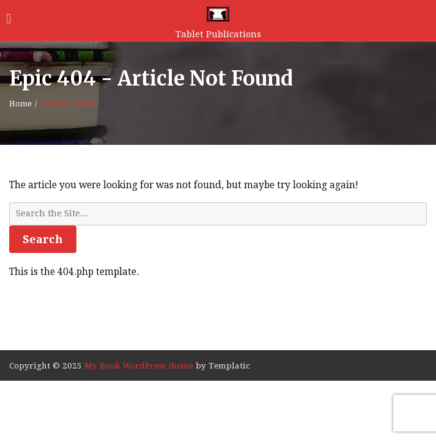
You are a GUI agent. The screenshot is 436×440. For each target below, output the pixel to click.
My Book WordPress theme (140, 365)
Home (20, 104)
